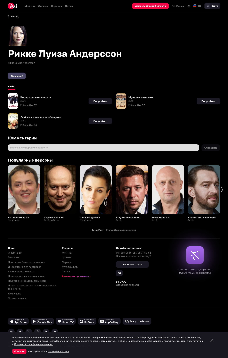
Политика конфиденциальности (27, 280)
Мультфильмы (70, 266)
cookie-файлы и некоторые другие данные (142, 337)
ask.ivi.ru (121, 281)
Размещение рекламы (21, 271)
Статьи (66, 271)
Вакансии (13, 257)
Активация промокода (76, 276)
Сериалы (67, 262)
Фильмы (67, 257)
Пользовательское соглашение (26, 276)
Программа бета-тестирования (26, 262)
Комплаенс (14, 293)
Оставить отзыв (17, 298)
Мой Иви (67, 252)
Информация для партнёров (24, 266)
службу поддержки (58, 351)
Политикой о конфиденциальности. (33, 344)
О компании (15, 252)
